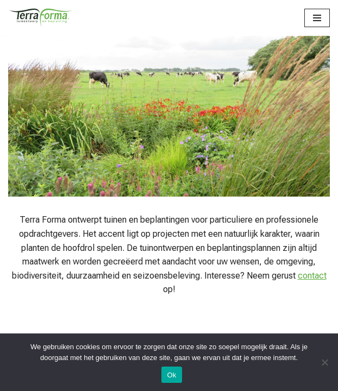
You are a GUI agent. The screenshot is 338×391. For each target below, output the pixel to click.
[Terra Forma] (40, 18)
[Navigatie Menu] (317, 18)
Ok (171, 375)
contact (312, 275)
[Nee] (324, 362)
